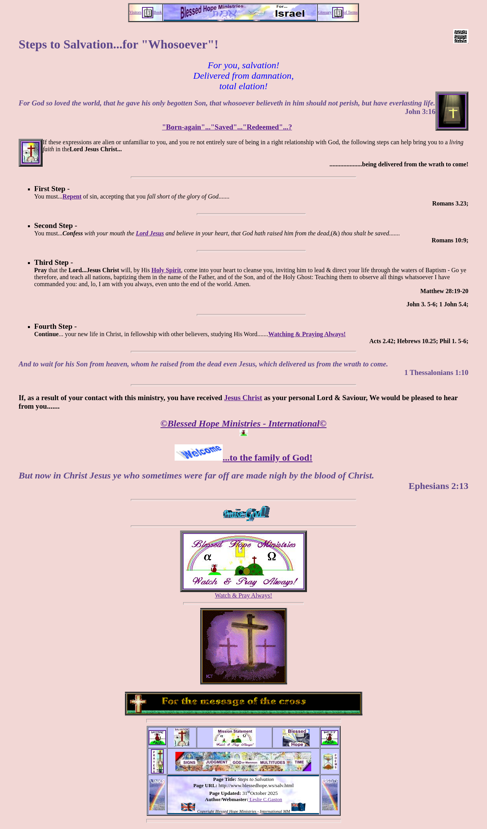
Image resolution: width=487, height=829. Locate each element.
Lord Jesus (150, 233)
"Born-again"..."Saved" (199, 127)
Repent (71, 196)
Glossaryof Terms (337, 12)
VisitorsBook (146, 12)
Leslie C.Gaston (265, 799)
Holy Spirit (166, 270)
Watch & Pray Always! (243, 595)
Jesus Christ (243, 398)
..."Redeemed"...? (264, 127)
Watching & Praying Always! (307, 334)
